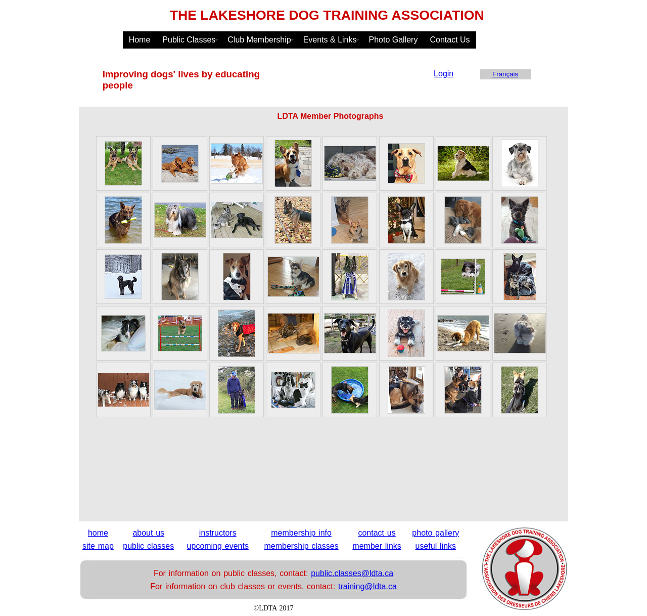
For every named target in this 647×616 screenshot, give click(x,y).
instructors (218, 533)
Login (443, 73)
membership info (301, 533)
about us (148, 533)
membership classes (301, 546)
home (98, 533)
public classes (148, 546)
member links (376, 546)
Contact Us (450, 39)
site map (98, 546)
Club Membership (259, 39)
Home (140, 39)
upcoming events (218, 546)
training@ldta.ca (367, 586)
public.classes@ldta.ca (352, 573)
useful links (435, 546)
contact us (376, 533)
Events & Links (330, 39)
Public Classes (188, 39)
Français (505, 74)
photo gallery (435, 533)
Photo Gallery (393, 39)
